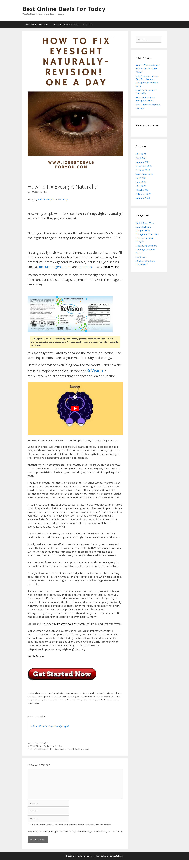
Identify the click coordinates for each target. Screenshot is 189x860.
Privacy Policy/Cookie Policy (65, 24)
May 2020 (141, 185)
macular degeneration (55, 266)
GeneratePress (116, 855)
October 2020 (143, 169)
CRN (118, 238)
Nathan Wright (45, 199)
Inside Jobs (141, 256)
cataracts (85, 266)
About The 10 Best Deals (36, 24)
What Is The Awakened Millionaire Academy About (147, 68)
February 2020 (143, 193)
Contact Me (88, 24)
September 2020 (144, 173)
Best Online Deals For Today (63, 9)
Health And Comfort (39, 743)
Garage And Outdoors (147, 234)
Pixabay (63, 199)
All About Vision (108, 266)
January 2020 (143, 197)
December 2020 (144, 165)
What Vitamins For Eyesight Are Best (46, 746)
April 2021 (141, 157)
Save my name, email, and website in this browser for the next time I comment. (71, 824)
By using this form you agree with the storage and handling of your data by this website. (75, 831)
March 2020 (142, 189)
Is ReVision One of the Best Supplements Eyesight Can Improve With (60, 749)
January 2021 (143, 161)
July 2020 (141, 177)
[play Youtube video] (75, 408)
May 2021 (141, 153)
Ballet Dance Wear (145, 222)
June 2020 (141, 181)
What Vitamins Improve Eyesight (50, 726)
